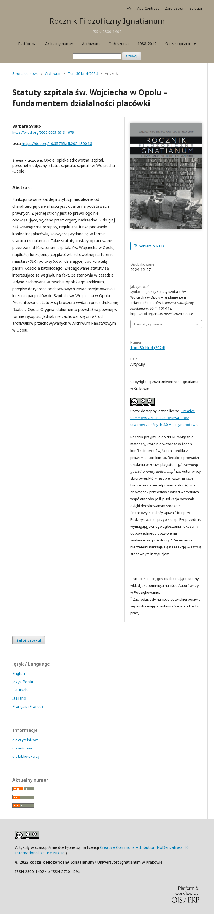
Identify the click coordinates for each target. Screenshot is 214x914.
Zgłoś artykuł (28, 640)
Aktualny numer (59, 43)
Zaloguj (195, 8)
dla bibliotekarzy (26, 756)
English (18, 673)
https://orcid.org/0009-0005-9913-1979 (43, 132)
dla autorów (22, 748)
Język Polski (22, 681)
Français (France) (27, 706)
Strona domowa (25, 73)
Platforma (27, 43)
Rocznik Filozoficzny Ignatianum (107, 20)
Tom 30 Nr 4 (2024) (83, 73)
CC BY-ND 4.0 (53, 852)
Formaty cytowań (148, 324)
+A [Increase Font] (129, 8)
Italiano (19, 698)
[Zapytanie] (97, 56)
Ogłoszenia (119, 43)
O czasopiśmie (179, 43)
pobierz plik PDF (152, 245)
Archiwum (91, 43)
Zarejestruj (174, 8)
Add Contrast (148, 8)
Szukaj (131, 56)
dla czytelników (25, 739)
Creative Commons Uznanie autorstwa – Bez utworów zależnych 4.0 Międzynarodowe (163, 417)
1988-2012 (146, 43)
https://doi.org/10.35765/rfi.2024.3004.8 (57, 143)
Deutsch (20, 690)
